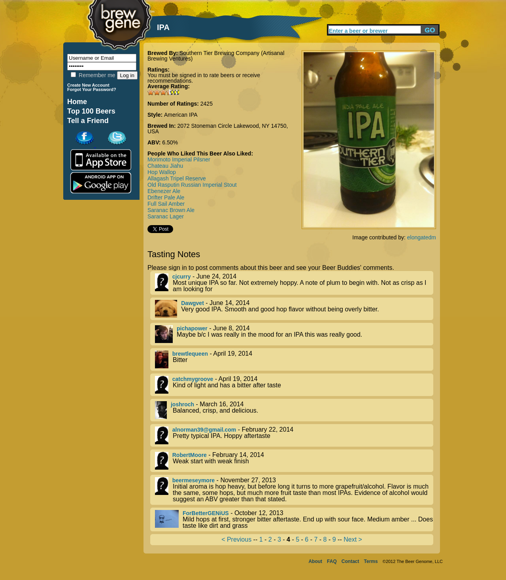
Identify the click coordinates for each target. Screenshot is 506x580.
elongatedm (421, 237)
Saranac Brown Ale (170, 210)
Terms (371, 561)
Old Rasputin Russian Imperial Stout (192, 185)
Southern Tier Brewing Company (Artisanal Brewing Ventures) (215, 56)
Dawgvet (192, 303)
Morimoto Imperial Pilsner (178, 159)
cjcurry (181, 276)
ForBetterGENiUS (206, 513)
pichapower (192, 328)
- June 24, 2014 (294, 282)
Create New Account (88, 85)
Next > (353, 539)
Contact (350, 561)
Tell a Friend (88, 121)
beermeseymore (193, 480)
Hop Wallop (161, 172)
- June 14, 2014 (294, 309)
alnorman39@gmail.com (204, 429)
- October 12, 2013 (294, 519)
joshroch (182, 404)
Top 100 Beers (91, 111)
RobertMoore (189, 455)
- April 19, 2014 (294, 359)
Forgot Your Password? (91, 89)
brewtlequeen (190, 354)
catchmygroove (192, 379)
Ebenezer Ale (163, 191)
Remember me (93, 75)
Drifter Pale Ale (165, 197)
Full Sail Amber (166, 204)
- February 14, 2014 (294, 461)
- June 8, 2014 (294, 334)
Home (77, 102)
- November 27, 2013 (294, 489)
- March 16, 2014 (294, 410)
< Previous (236, 539)
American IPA (181, 115)
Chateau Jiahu (165, 166)
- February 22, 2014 (294, 435)
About (315, 561)
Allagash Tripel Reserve (176, 178)
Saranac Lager (165, 216)
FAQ (332, 561)
